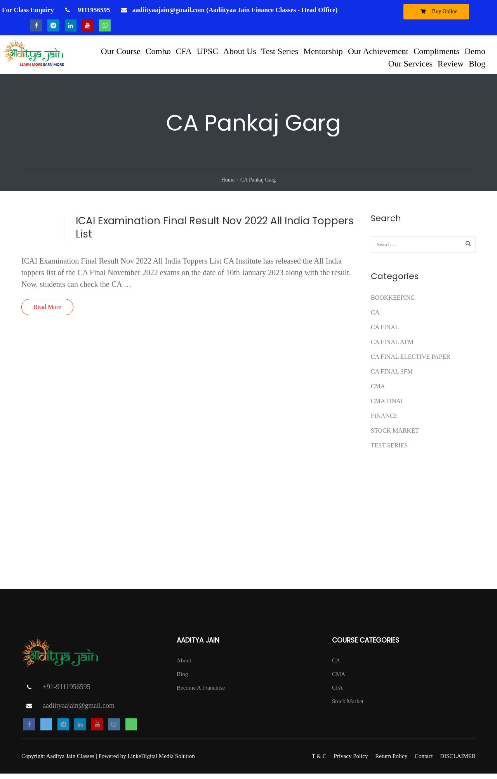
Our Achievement (378, 51)
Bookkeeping (393, 303)
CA (375, 317)
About (184, 666)
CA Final (385, 332)
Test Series (280, 51)
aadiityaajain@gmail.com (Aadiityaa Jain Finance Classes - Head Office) (235, 10)
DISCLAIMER (458, 761)
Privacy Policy (351, 761)
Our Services (410, 63)
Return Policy (391, 761)
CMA (378, 391)
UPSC (207, 51)
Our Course (121, 51)
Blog (477, 63)
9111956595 (93, 10)
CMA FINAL (388, 406)
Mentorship (322, 51)
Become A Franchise (201, 693)
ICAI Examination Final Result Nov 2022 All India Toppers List (215, 233)
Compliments (437, 51)
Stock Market (395, 436)
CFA (184, 51)
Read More (47, 312)
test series (389, 450)
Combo (158, 51)
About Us (239, 51)
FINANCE (384, 421)
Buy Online (437, 11)
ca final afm (392, 347)
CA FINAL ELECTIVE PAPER (410, 362)
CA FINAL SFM (392, 377)
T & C (319, 761)
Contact (424, 761)
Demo (474, 51)
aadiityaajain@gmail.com (79, 711)
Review (451, 63)
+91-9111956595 (66, 692)
